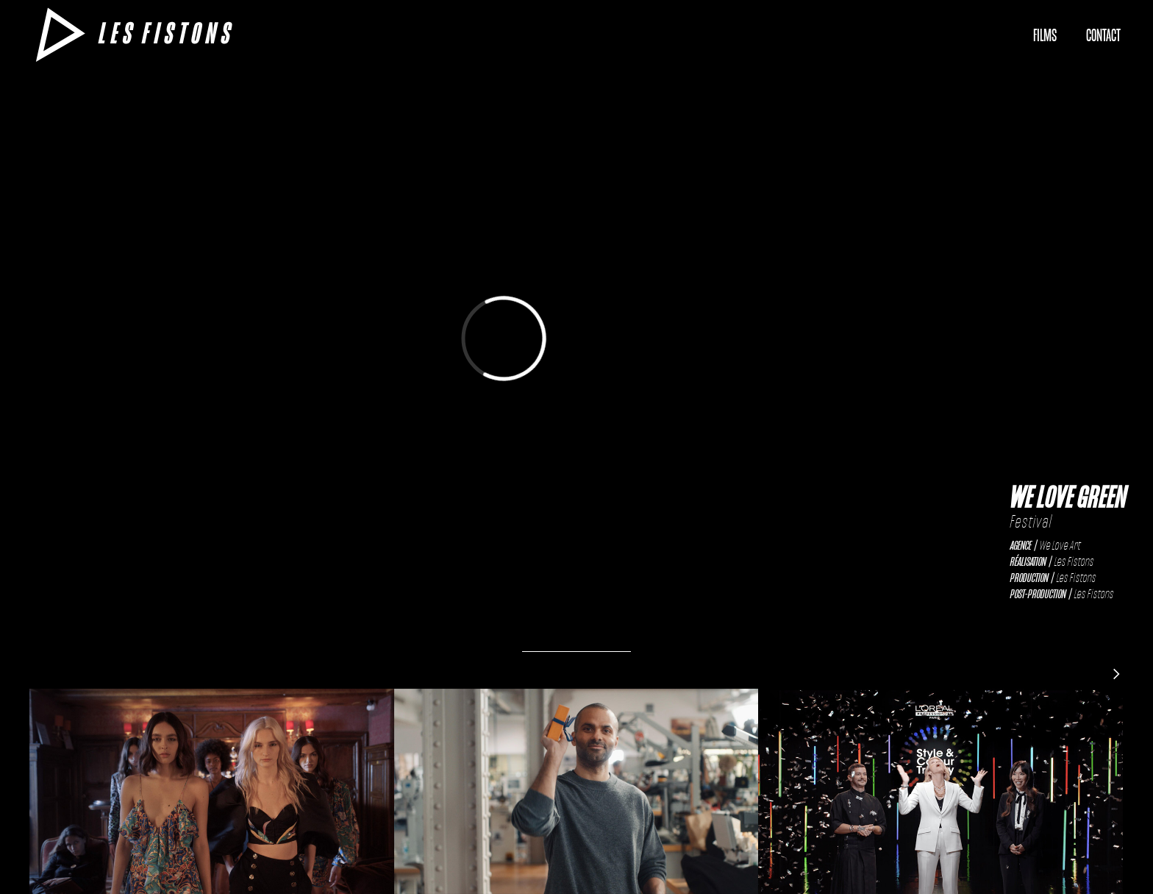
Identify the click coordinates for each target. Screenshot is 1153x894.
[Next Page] (1116, 673)
